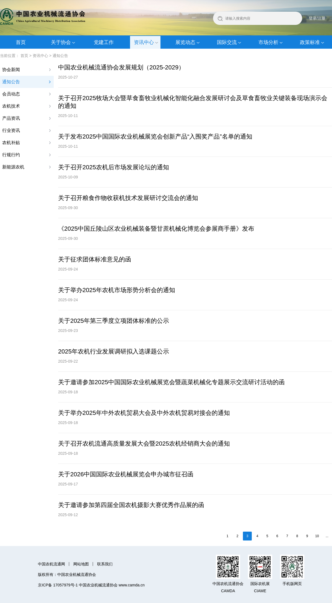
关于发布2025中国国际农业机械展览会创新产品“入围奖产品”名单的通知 (155, 136)
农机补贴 (11, 142)
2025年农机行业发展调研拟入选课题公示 (113, 351)
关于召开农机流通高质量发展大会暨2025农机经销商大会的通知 (144, 443)
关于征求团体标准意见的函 (94, 259)
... (327, 536)
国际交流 (227, 42)
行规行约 (11, 154)
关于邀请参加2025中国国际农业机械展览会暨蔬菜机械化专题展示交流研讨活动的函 (171, 382)
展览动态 (185, 42)
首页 (21, 42)
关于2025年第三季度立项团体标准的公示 (113, 320)
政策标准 (310, 42)
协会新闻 (11, 69)
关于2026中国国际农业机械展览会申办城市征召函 (125, 474)
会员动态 (11, 94)
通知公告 (60, 55)
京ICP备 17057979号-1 (58, 585)
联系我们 (105, 564)
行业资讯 (11, 130)
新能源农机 (13, 167)
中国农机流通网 (51, 564)
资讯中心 (144, 42)
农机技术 (11, 106)
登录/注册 (317, 18)
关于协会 (61, 42)
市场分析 (268, 42)
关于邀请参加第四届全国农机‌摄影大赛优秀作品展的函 (131, 504)
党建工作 (104, 42)
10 (317, 536)
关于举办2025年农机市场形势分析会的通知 (116, 290)
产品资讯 (11, 118)
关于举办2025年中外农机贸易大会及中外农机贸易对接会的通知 (144, 412)
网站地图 (81, 564)
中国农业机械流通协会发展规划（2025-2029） (121, 67)
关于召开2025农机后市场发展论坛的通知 (113, 167)
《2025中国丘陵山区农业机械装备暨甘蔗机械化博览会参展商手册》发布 (156, 228)
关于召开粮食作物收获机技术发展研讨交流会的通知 (128, 197)
